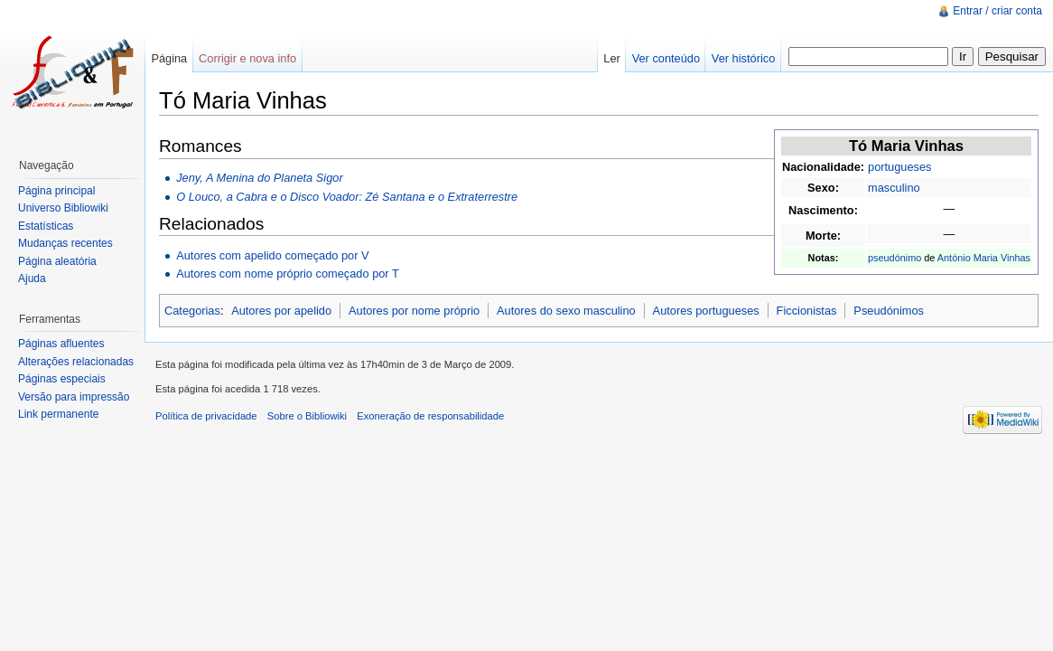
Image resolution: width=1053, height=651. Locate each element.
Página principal (56, 190)
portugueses (899, 167)
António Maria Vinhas (983, 257)
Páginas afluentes (61, 343)
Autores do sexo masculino (566, 310)
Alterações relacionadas (76, 361)
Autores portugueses (706, 310)
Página (169, 58)
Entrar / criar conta (997, 11)
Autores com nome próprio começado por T (287, 273)
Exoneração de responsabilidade (430, 415)
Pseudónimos (888, 310)
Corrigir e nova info (247, 58)
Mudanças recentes (65, 243)
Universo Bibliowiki (63, 208)
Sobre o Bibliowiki (307, 415)
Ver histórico (743, 58)
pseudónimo (894, 257)
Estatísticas (45, 226)
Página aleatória (57, 261)
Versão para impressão (73, 397)
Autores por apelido (281, 310)
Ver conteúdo (666, 58)
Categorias (192, 310)
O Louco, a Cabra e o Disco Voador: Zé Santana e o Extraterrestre (346, 196)
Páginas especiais (62, 379)
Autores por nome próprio (414, 310)
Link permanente (58, 414)
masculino (894, 187)
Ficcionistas (807, 310)
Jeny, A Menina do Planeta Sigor (259, 177)
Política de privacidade (206, 415)
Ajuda (32, 278)
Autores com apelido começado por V (272, 255)
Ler (611, 58)
